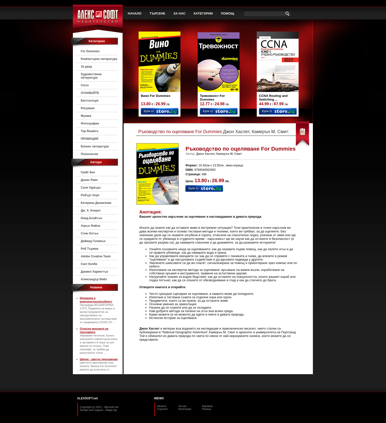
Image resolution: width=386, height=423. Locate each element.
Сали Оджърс (91, 187)
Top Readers (89, 131)
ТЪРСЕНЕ (157, 13)
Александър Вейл (94, 279)
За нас (182, 406)
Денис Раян (89, 180)
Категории (184, 408)
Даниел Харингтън (94, 271)
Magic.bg (111, 409)
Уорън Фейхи (90, 226)
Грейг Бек (88, 172)
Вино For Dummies (155, 96)
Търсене (162, 408)
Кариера (207, 406)
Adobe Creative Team (96, 256)
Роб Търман (89, 248)
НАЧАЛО (135, 13)
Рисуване (88, 108)
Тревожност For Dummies (212, 97)
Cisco (85, 85)
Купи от (149, 111)
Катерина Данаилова (96, 203)
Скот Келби (89, 264)
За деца (86, 66)
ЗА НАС (179, 13)
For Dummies (90, 51)
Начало (161, 406)
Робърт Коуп (90, 195)
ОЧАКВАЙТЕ (90, 93)
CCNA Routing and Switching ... (273, 97)
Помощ (206, 408)
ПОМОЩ (227, 13)
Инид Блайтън (91, 218)
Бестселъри (89, 100)
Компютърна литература (99, 59)
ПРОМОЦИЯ (89, 139)
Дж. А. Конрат (91, 210)
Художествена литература (91, 75)
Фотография (90, 123)
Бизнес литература (95, 146)
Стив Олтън (89, 233)
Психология (89, 154)
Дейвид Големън (93, 241)
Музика (86, 116)
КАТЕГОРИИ (203, 13)
